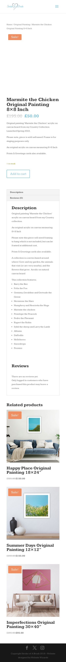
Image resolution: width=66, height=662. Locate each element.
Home (9, 24)
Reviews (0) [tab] (16, 198)
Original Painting (22, 24)
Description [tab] (16, 192)
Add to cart (18, 174)
